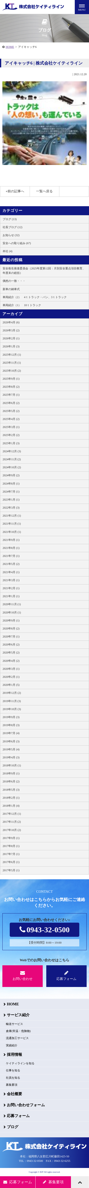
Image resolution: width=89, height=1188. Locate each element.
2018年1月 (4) (11, 805)
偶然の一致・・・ (14, 281)
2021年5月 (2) (11, 564)
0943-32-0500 (44, 929)
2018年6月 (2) (11, 781)
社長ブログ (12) (12, 227)
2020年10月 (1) (12, 612)
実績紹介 (11, 1045)
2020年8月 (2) (11, 628)
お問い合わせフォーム (26, 1105)
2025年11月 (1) (12, 362)
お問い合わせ (22, 975)
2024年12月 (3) (12, 451)
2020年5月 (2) (11, 652)
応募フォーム (66, 975)
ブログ (12, 1127)
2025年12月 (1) (12, 354)
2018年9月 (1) (11, 773)
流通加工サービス (17, 1038)
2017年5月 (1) (11, 870)
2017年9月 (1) (11, 838)
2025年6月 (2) (11, 403)
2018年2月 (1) (11, 797)
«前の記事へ (15, 191)
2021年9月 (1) (11, 540)
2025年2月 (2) (11, 435)
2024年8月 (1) (11, 483)
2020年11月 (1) (12, 604)
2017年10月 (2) (12, 830)
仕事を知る (13, 1070)
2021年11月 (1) (12, 523)
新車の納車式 (11, 289)
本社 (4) (7, 251)
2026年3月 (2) (11, 330)
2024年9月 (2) (11, 475)
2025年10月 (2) (12, 370)
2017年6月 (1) (11, 862)
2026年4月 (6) (11, 322)
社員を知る (13, 1077)
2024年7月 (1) (11, 491)
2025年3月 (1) (11, 427)
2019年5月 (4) (11, 749)
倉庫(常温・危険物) (18, 1031)
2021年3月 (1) (11, 580)
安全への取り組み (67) (17, 243)
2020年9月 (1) (11, 620)
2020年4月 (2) (11, 660)
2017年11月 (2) (12, 821)
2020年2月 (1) (11, 676)
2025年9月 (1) (11, 378)
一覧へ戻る (44, 191)
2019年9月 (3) (11, 717)
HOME (10, 47)
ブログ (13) (10, 219)
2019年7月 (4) (11, 733)
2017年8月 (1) (11, 846)
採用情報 (14, 1054)
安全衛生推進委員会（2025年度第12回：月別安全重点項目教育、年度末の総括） (44, 271)
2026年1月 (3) (11, 346)
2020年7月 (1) (11, 636)
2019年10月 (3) (12, 709)
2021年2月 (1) (11, 588)
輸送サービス (14, 1024)
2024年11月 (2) (12, 459)
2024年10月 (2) (12, 467)
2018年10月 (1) (12, 765)
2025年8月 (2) (11, 386)
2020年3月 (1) (11, 668)
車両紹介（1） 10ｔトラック (22, 305)
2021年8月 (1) (11, 548)
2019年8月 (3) (11, 725)
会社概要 (14, 1094)
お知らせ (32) (11, 235)
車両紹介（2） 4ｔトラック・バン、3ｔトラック (35, 297)
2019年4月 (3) (11, 757)
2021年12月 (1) (12, 515)
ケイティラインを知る (20, 1063)
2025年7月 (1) (11, 394)
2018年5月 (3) (11, 789)
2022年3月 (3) (11, 507)
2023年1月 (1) (11, 499)
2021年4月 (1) (11, 572)
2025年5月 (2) (11, 411)
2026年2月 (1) (11, 338)
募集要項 (11, 1084)
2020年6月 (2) (11, 644)
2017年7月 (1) (11, 854)
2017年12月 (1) (12, 813)
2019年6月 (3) (11, 741)
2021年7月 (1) (11, 556)
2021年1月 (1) (11, 596)
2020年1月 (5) (11, 684)
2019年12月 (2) (12, 693)
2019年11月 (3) (12, 701)
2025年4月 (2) (11, 419)
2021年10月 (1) (12, 532)
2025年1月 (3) (11, 443)
